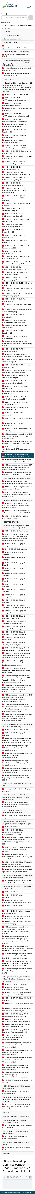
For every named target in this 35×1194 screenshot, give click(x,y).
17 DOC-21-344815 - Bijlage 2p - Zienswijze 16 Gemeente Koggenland (14, 628)
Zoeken (3, 14)
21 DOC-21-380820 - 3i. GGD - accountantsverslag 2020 (13, 210)
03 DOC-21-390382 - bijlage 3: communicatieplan (13, 907)
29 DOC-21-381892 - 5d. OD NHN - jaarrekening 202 (15, 252)
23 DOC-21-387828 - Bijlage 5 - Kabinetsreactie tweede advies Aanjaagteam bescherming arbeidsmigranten (16, 663)
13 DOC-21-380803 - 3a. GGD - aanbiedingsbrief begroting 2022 (13, 163)
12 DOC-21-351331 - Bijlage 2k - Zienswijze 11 (14, 601)
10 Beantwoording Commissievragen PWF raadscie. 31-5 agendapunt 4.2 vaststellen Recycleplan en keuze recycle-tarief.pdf (17, 956)
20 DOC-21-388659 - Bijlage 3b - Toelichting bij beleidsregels (14, 644)
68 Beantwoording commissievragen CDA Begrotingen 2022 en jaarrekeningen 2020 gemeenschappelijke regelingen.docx (17, 467)
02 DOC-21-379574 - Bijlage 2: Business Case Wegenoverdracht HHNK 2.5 (16, 994)
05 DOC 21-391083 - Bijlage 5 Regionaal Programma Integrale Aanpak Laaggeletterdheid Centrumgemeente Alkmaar (17, 864)
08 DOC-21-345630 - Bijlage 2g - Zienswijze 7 (14, 580)
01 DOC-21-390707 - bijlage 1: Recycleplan (13, 896)
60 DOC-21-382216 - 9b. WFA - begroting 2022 (17, 419)
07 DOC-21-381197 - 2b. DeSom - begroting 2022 (14, 131)
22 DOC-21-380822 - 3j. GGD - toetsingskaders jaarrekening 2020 (13, 215)
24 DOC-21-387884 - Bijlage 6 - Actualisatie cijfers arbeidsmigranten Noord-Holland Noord (16, 670)
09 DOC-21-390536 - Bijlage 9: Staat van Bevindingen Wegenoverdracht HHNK (16, 1031)
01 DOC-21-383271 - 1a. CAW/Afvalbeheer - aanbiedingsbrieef (14, 99)
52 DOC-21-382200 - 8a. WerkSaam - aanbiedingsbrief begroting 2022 (15, 377)
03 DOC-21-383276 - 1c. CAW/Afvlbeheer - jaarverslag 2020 (17, 109)
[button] (30, 17)
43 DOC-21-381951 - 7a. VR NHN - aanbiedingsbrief (15, 327)
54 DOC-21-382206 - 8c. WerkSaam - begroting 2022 (15, 387)
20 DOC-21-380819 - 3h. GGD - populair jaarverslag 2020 (16, 204)
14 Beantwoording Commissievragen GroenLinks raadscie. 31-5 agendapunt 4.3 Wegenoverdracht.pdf (15, 1067)
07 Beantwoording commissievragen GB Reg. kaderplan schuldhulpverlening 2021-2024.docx (16, 778)
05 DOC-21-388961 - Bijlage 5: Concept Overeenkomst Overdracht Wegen (16, 1010)
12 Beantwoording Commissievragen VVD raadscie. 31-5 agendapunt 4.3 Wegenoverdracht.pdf (17, 1052)
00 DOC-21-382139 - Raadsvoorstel (15, 730)
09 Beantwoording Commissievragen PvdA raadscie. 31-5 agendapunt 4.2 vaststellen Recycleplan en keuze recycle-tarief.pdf (17, 948)
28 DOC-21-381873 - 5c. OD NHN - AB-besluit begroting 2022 (16, 247)
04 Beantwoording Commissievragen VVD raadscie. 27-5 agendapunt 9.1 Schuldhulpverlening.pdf (17, 755)
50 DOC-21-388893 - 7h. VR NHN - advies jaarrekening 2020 (17, 366)
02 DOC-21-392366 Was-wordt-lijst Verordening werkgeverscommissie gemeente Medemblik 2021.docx (16, 494)
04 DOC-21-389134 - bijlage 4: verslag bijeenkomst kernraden (16, 912)
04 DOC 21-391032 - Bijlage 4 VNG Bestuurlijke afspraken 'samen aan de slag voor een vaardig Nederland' (17, 857)
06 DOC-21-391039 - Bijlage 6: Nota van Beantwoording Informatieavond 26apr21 (16, 1015)
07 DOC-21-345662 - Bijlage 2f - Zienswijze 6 (14, 574)
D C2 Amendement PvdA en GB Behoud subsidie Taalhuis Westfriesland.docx (16, 882)
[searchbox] (14, 17)
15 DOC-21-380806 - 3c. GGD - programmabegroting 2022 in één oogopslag (16, 173)
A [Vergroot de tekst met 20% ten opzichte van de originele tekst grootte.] (6, 28)
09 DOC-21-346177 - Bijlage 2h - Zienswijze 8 (14, 585)
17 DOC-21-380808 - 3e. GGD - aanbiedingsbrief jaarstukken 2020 (13, 184)
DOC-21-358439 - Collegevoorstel (14, 549)
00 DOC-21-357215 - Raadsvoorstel (15, 531)
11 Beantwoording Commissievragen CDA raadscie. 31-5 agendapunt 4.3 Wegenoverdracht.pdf (17, 1045)
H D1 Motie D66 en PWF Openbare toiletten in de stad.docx (15, 1137)
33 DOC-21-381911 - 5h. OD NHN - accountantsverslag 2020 (15, 273)
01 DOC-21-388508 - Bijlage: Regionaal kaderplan (16, 734)
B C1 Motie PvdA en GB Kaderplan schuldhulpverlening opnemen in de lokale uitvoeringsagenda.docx (15, 804)
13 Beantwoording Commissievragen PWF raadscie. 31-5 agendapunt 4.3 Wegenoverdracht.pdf (17, 1060)
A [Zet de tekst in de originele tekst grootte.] (2, 28)
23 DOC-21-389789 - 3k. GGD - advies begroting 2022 (16, 220)
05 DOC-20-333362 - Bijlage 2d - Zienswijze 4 (14, 564)
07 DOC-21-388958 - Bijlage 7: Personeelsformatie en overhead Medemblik (16, 1020)
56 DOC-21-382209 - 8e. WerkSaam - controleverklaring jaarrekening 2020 (15, 398)
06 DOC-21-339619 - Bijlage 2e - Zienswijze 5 (14, 569)
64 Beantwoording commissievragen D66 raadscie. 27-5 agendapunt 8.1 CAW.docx (17, 443)
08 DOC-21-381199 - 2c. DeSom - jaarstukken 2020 (14, 136)
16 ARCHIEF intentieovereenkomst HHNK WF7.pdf (17, 1081)
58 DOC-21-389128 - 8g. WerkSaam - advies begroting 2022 (15, 408)
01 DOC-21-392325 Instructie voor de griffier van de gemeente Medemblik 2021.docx (17, 512)
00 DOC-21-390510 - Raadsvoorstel (15, 892)
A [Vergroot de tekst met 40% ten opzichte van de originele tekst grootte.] (9, 28)
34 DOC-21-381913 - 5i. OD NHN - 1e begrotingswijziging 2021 (15, 279)
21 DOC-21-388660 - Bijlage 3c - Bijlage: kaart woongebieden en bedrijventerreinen (16, 649)
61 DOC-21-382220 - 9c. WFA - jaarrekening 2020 (13, 424)
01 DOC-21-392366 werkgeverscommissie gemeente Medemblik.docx (17, 488)
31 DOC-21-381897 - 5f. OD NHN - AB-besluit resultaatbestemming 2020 (16, 263)
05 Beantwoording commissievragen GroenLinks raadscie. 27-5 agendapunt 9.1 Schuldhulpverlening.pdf (15, 763)
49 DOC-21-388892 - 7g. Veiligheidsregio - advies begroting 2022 (17, 361)
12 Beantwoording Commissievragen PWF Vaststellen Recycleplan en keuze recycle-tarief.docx (17, 971)
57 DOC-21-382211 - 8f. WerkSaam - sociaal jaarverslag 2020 (15, 403)
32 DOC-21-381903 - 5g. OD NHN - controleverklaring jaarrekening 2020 (15, 268)
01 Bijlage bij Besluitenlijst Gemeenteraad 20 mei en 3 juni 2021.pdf (17, 74)
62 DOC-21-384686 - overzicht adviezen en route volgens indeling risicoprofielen (16, 430)
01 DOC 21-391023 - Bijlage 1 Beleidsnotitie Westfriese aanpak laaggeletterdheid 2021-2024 (13, 832)
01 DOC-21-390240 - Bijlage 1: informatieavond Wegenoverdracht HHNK (15, 988)
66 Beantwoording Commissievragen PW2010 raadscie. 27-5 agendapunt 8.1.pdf (16, 455)
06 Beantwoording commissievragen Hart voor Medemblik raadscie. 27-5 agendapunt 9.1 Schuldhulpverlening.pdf (17, 770)
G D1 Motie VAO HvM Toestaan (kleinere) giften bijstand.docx (17, 1126)
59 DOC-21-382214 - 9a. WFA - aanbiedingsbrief (13, 414)
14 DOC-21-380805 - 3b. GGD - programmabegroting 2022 (13, 168)
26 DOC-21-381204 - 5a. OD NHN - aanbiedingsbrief (15, 236)
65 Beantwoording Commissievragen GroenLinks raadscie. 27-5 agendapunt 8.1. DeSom (16, 449)
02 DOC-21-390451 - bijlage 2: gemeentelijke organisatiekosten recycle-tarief (16, 901)
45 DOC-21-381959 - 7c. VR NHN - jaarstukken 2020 (15, 337)
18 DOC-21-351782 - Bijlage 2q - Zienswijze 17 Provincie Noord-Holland (14, 633)
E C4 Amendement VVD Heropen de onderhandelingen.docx (15, 1092)
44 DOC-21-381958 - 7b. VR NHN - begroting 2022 (15, 332)
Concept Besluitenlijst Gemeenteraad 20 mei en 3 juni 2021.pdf (16, 69)
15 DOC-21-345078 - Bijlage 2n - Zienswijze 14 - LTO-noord (14, 617)
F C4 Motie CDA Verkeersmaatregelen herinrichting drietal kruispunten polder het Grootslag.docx (16, 1107)
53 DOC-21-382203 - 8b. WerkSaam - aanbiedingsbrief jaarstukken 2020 (15, 382)
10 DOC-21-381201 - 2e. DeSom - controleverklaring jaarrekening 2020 (14, 147)
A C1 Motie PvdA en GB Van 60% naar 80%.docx (16, 790)
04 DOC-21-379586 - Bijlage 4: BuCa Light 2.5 (17, 1004)
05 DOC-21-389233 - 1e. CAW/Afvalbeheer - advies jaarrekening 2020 (16, 120)
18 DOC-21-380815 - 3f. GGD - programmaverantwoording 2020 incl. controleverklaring (14, 190)
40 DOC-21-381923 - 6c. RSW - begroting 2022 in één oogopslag (17, 311)
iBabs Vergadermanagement (12, 1192)
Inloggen (27, 1192)
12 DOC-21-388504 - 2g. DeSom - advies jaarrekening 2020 (17, 157)
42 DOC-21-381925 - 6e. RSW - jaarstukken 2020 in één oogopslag (14, 321)
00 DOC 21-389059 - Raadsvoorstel (15, 827)
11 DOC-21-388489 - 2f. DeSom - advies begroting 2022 (16, 152)
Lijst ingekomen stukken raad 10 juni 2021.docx (15, 56)
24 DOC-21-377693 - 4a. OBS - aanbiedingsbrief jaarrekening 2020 (13, 225)
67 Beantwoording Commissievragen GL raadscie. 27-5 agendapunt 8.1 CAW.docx (16, 461)
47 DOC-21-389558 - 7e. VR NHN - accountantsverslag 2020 (15, 350)
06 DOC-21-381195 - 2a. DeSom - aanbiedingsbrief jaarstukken (14, 125)
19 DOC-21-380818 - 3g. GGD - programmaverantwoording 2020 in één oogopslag (14, 198)
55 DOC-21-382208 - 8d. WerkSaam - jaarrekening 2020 (15, 392)
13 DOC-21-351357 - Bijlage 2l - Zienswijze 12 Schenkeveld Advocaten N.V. (16, 606)
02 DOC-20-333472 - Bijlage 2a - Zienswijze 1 (14, 545)
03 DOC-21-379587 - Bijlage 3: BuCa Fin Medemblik (17, 999)
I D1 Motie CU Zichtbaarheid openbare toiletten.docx (16, 1149)
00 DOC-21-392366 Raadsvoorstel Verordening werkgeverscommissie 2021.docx (17, 482)
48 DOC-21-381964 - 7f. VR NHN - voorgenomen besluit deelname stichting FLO (16, 355)
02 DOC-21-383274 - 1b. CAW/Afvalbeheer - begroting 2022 (13, 104)
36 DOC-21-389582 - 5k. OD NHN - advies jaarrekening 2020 (17, 289)
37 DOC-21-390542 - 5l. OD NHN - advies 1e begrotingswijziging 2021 (17, 295)
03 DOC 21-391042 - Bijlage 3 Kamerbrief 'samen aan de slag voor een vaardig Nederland (17, 849)
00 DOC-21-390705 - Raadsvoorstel (15, 984)
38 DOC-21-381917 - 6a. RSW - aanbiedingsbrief (14, 300)
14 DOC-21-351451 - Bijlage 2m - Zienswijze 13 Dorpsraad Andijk (14, 612)
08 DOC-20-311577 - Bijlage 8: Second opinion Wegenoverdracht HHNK (16, 1026)
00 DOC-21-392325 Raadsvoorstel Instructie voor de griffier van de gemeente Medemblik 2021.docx (15, 505)
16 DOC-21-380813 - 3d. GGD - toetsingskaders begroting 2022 (13, 179)
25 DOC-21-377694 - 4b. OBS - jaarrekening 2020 (13, 231)
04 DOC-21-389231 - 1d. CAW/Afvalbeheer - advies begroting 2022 (15, 115)
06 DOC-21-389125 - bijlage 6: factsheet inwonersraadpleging (16, 923)
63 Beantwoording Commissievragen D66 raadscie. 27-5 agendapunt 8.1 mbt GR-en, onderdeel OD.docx (17, 436)
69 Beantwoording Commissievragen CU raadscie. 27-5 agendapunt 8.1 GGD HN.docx (16, 473)
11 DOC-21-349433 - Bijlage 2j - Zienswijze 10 (14, 596)
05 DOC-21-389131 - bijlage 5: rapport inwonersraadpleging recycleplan (16, 917)
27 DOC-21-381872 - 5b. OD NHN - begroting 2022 (15, 241)
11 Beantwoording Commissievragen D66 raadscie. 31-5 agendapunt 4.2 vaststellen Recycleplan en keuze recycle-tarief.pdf (17, 963)
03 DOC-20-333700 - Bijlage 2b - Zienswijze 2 (14, 553)
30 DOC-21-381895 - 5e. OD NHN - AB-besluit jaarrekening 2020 (16, 257)
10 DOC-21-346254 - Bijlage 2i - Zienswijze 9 (14, 590)
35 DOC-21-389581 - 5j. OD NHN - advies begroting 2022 (17, 284)
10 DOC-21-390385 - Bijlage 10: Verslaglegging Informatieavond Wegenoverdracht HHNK (14, 1037)
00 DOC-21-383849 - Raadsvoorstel (15, 95)
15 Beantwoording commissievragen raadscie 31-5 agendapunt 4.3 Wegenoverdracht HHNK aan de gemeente (16, 1075)
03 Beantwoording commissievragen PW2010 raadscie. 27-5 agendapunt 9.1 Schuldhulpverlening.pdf (15, 748)
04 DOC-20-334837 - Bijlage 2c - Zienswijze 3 (14, 558)
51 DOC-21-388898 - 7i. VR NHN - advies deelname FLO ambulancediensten (17, 371)
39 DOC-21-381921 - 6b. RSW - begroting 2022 (17, 305)
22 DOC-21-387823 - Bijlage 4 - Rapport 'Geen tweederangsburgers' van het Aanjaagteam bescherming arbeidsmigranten (16, 655)
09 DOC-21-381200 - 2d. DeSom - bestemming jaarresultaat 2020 (14, 141)
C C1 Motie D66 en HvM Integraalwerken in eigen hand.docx (16, 817)
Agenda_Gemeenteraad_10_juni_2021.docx (16, 47)
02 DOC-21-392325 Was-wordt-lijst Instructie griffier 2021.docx (15, 517)
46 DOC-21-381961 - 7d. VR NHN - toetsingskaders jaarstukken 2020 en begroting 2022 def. (17, 344)
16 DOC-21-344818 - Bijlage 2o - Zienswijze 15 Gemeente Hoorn (14, 622)
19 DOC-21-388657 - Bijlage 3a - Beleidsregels (14, 638)
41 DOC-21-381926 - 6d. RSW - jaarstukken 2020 (14, 316)
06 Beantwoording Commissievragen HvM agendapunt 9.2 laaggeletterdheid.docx (17, 871)
